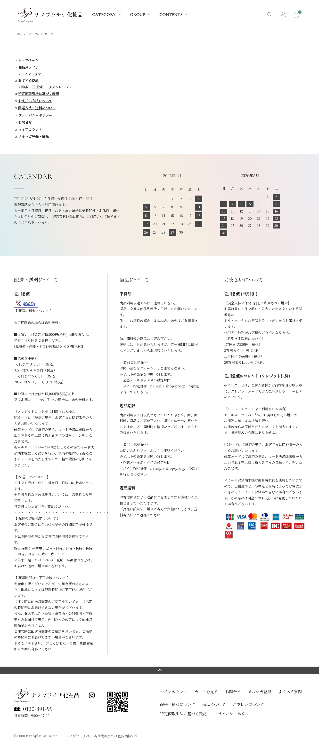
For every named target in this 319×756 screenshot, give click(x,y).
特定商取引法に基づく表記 (38, 93)
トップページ (28, 60)
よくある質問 (290, 691)
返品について (214, 704)
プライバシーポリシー (35, 115)
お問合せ (25, 122)
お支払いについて (248, 704)
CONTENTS (170, 14)
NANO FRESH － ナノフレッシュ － (48, 87)
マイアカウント (30, 129)
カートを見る (206, 691)
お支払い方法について (35, 100)
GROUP (137, 14)
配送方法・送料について (37, 107)
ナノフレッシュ (32, 73)
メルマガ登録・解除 (33, 136)
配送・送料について (177, 704)
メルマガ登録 (259, 691)
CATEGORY (103, 14)
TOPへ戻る (159, 670)
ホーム (21, 34)
